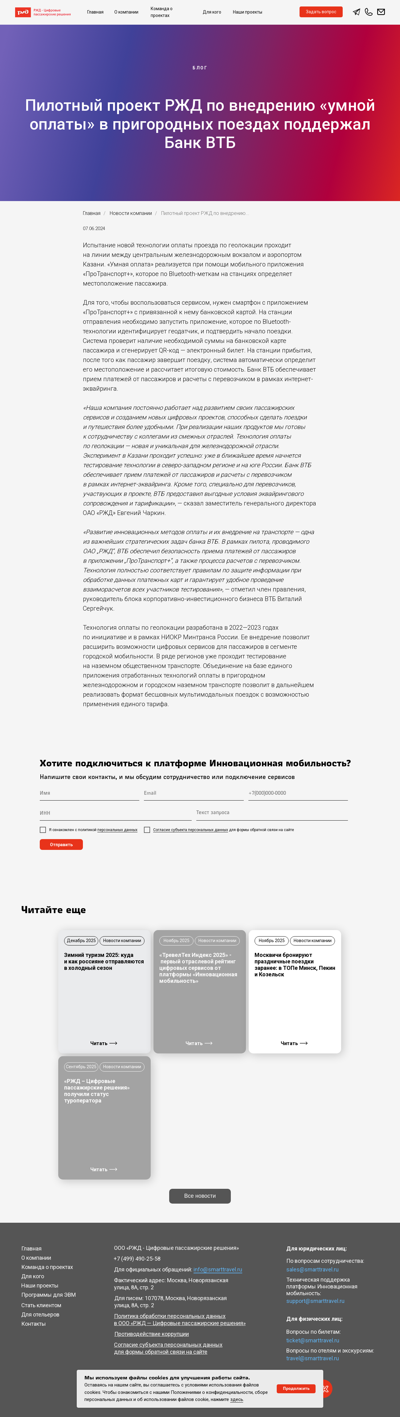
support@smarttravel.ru (315, 1301)
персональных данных (117, 830)
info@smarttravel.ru (218, 1269)
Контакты (33, 1323)
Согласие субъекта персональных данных (190, 830)
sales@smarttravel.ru (312, 1269)
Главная (91, 213)
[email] (193, 794)
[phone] (298, 794)
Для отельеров (40, 1314)
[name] (89, 794)
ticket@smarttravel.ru (312, 1340)
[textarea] (272, 814)
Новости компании (131, 213)
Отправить (61, 844)
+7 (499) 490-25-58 (137, 1258)
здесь (236, 1399)
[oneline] (116, 814)
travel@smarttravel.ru (312, 1358)
